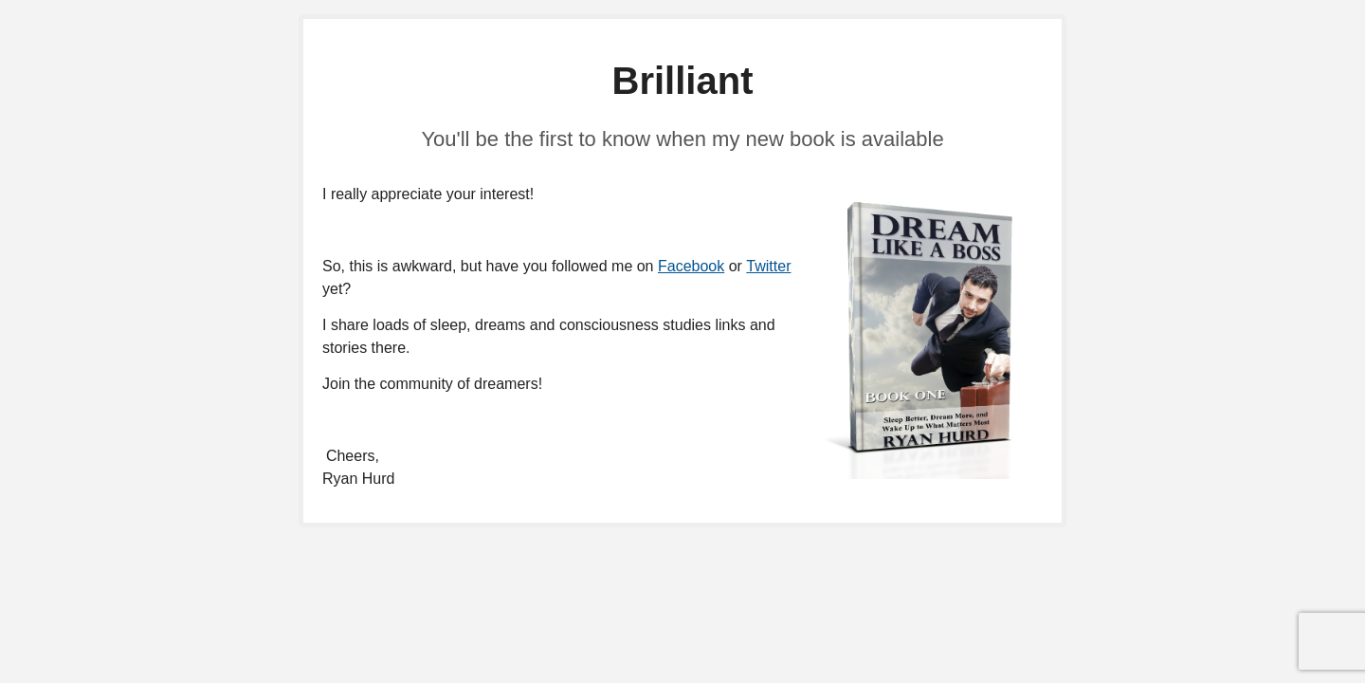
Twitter (768, 266)
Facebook (691, 266)
